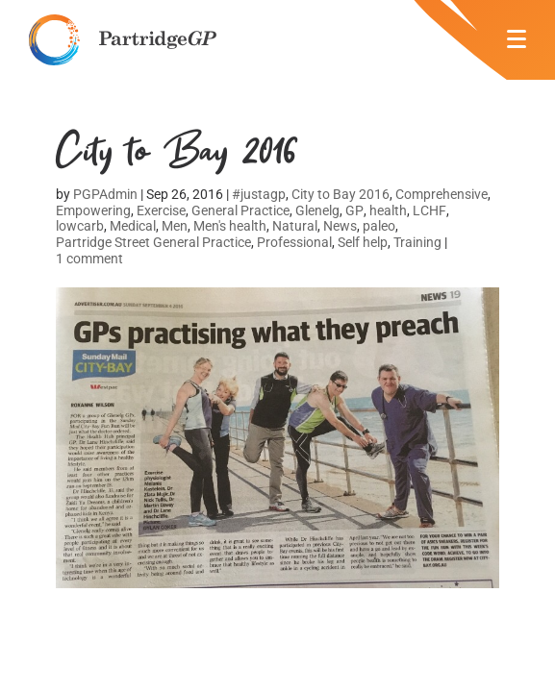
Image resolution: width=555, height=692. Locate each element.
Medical (133, 226)
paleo (379, 226)
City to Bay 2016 (340, 194)
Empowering (93, 210)
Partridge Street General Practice (153, 242)
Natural (294, 226)
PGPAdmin (105, 194)
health (388, 210)
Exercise (161, 210)
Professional (294, 242)
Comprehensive (441, 194)
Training (417, 242)
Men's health (229, 226)
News (340, 226)
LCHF (429, 210)
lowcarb (80, 226)
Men (175, 226)
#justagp (259, 194)
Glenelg (317, 210)
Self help (363, 242)
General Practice (240, 210)
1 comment (89, 258)
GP (354, 210)
